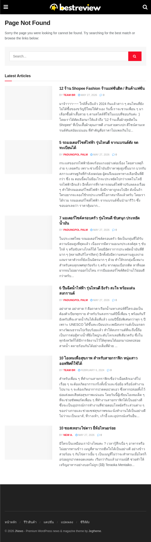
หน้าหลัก (11, 522)
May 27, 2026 (87, 95)
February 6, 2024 (91, 370)
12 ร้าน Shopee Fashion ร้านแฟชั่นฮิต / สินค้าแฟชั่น (102, 88)
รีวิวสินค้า (30, 522)
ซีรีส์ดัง (84, 522)
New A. (68, 435)
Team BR (69, 95)
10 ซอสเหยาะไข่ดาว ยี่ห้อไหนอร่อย (87, 428)
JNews (19, 531)
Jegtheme (94, 531)
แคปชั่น (49, 522)
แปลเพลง (67, 522)
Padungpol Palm (76, 154)
